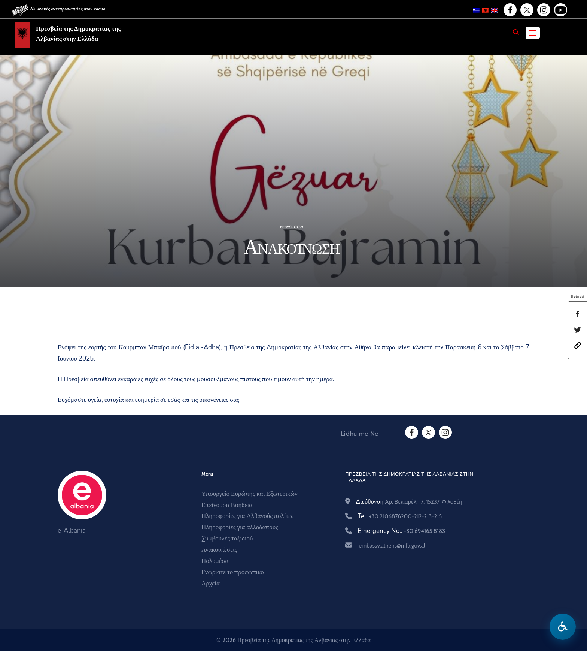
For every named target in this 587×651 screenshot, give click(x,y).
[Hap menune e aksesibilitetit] (563, 627)
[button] (577, 345)
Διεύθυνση (409, 501)
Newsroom (291, 227)
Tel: (400, 516)
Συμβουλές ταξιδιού (227, 538)
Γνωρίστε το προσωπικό (232, 572)
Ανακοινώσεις (219, 549)
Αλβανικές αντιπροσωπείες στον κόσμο (68, 9)
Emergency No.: (401, 531)
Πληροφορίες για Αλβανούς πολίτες (247, 516)
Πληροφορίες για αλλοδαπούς (239, 527)
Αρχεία (210, 583)
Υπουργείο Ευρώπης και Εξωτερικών (249, 493)
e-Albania (72, 530)
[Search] (515, 32)
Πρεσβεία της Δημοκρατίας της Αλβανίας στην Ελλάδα (78, 33)
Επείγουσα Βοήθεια (226, 505)
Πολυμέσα (214, 561)
